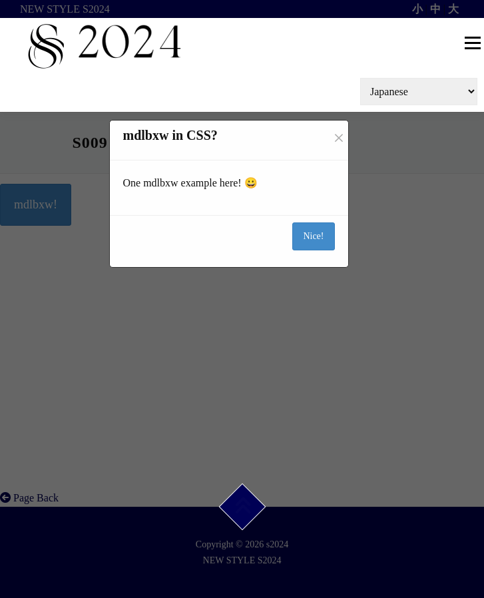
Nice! (313, 236)
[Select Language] (418, 91)
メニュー (472, 43)
